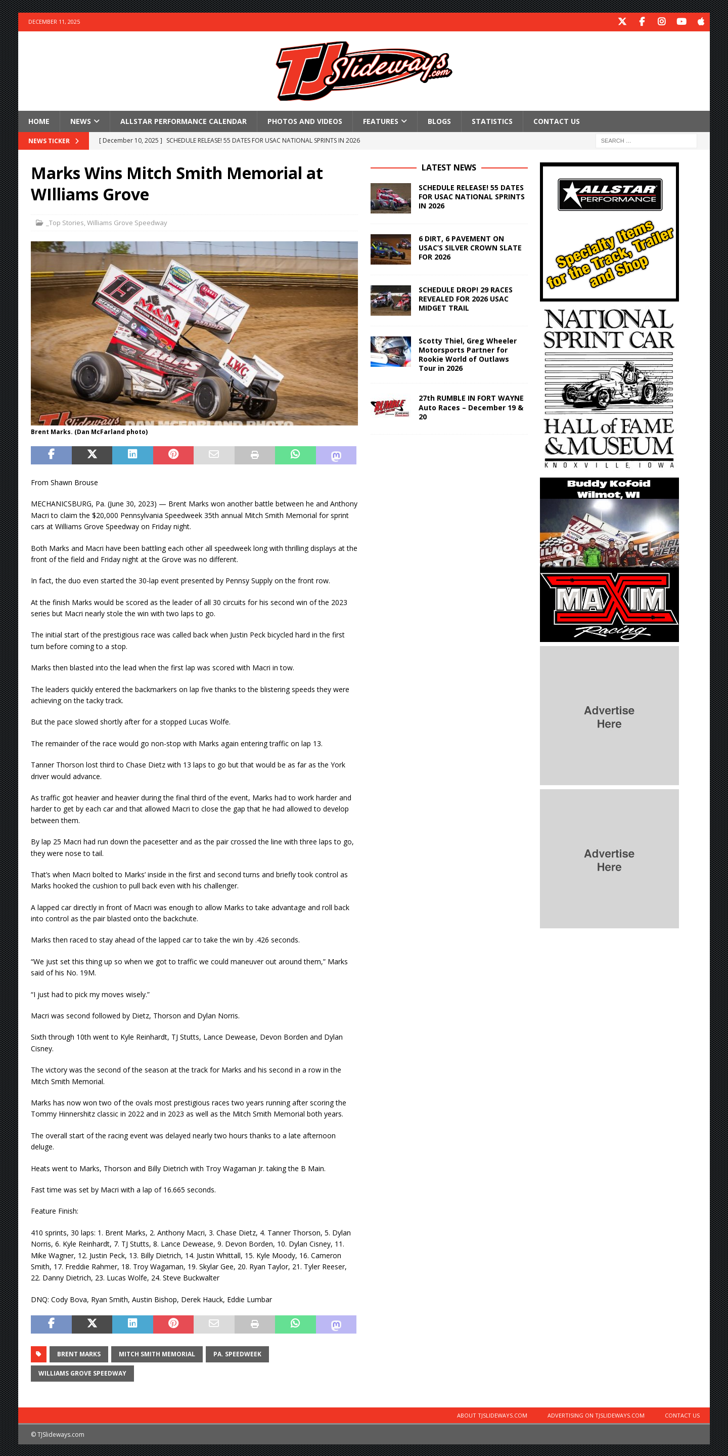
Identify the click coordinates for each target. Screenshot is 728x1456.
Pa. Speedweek (237, 1353)
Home (39, 120)
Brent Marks (79, 1353)
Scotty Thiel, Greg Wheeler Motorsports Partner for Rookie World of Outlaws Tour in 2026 (468, 353)
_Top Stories (65, 222)
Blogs (439, 120)
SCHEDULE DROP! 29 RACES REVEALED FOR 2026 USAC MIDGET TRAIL (466, 298)
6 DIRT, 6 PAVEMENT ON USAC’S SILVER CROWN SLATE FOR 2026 (470, 247)
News (80, 120)
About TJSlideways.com (492, 1414)
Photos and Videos (304, 120)
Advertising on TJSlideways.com (596, 1414)
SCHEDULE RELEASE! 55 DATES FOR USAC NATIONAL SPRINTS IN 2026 (472, 195)
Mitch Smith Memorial (157, 1353)
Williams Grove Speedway (127, 222)
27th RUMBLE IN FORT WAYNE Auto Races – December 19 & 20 (471, 406)
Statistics (492, 120)
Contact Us (556, 120)
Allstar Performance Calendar (183, 120)
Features (380, 120)
